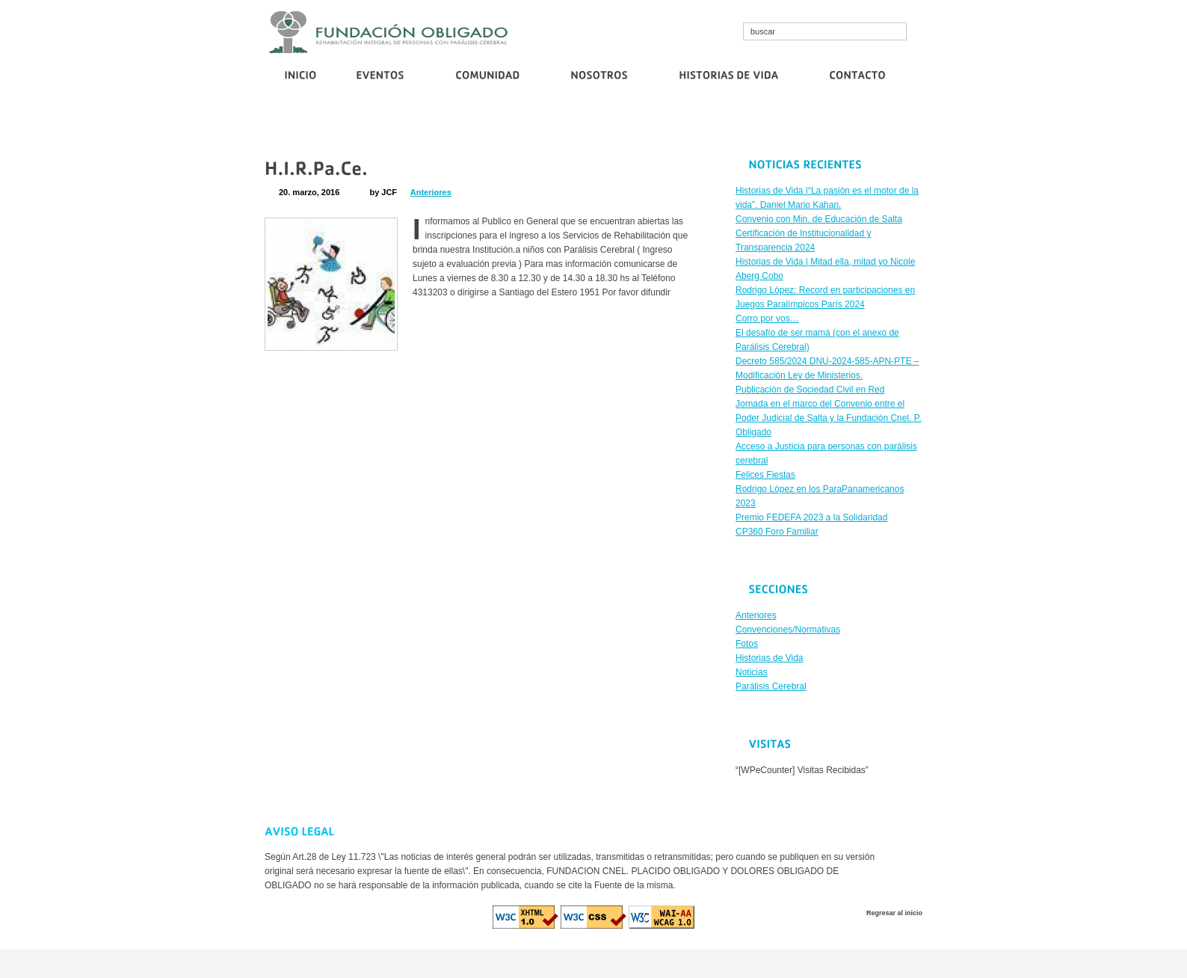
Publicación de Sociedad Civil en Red (860, 124)
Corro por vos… (747, 124)
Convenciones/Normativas (788, 629)
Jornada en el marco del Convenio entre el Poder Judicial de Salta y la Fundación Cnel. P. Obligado (829, 418)
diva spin (596, 963)
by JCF (383, 192)
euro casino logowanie (661, 963)
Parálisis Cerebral (771, 686)
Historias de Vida (770, 658)
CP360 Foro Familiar (777, 531)
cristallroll (558, 963)
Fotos (747, 644)
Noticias (752, 672)
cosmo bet (516, 963)
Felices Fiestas (765, 475)
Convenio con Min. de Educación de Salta (410, 124)
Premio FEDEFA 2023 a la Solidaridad (811, 517)
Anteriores (430, 192)
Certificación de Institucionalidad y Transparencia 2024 (602, 124)
